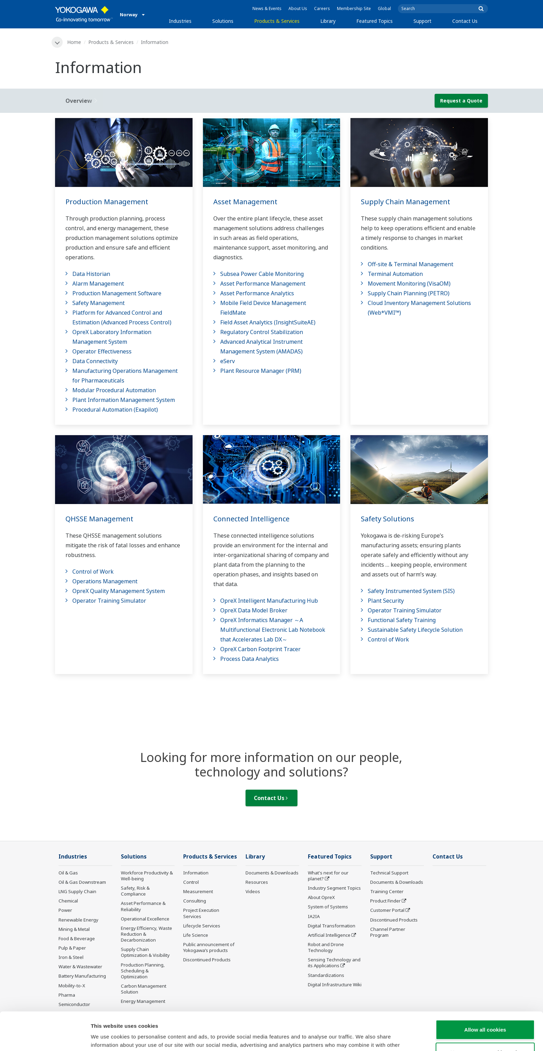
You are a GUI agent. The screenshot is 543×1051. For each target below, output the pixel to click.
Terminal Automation (395, 274)
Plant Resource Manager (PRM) (260, 371)
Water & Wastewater (80, 966)
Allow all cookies (485, 991)
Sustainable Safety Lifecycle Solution (415, 630)
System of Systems (328, 907)
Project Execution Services (201, 913)
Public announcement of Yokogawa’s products (208, 947)
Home (74, 42)
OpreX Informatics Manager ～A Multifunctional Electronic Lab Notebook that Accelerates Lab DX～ (272, 629)
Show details (363, 1037)
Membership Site (354, 8)
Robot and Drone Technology (326, 947)
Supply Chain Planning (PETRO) (408, 293)
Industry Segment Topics (334, 888)
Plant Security (386, 600)
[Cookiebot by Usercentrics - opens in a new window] (45, 1037)
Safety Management (98, 303)
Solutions (222, 21)
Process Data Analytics (249, 659)
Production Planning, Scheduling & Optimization (143, 971)
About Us (297, 8)
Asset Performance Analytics (257, 293)
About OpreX (321, 897)
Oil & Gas (68, 873)
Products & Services (277, 21)
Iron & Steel (71, 957)
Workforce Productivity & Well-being (147, 876)
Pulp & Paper (72, 948)
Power (65, 910)
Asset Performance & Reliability (143, 906)
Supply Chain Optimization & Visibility (145, 952)
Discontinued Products (207, 959)
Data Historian (91, 274)
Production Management (106, 201)
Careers (322, 8)
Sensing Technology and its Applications (334, 962)
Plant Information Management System (123, 400)
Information (195, 873)
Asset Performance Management (262, 283)
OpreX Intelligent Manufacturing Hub (269, 600)
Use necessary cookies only (485, 1014)
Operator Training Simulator (109, 600)
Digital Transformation (331, 926)
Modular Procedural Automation (114, 390)
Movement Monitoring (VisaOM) (409, 283)
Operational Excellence (145, 919)
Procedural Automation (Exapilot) (115, 409)
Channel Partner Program (387, 932)
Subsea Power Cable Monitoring (262, 274)
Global (384, 8)
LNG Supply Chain (77, 891)
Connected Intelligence (251, 518)
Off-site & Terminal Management (410, 264)
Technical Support (389, 873)
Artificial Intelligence (329, 935)
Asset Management (245, 201)
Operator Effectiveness (102, 351)
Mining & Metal (74, 929)
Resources (257, 882)
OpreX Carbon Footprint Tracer (260, 649)
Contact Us (465, 21)
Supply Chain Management (405, 201)
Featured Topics (374, 21)
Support (422, 21)
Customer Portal (387, 910)
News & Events (267, 8)
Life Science (195, 935)
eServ (227, 361)
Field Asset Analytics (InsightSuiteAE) (267, 322)
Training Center (386, 891)
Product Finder (385, 901)
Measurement (198, 891)
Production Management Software (116, 293)
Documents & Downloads (272, 873)
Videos (253, 891)
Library (328, 21)
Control (191, 882)
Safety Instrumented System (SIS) (411, 591)
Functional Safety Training (402, 620)
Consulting (194, 901)
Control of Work (93, 571)
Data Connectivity (95, 361)
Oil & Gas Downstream (82, 882)
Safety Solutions (387, 518)
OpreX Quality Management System (118, 591)
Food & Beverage (77, 938)
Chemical (68, 901)
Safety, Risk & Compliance (135, 891)
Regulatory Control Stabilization (261, 332)
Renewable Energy (78, 920)
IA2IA (314, 916)
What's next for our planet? (328, 876)
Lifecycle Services (201, 926)
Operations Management (104, 581)
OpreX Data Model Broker (253, 610)
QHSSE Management (99, 518)
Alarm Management (98, 283)
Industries (180, 21)
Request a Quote (461, 100)
